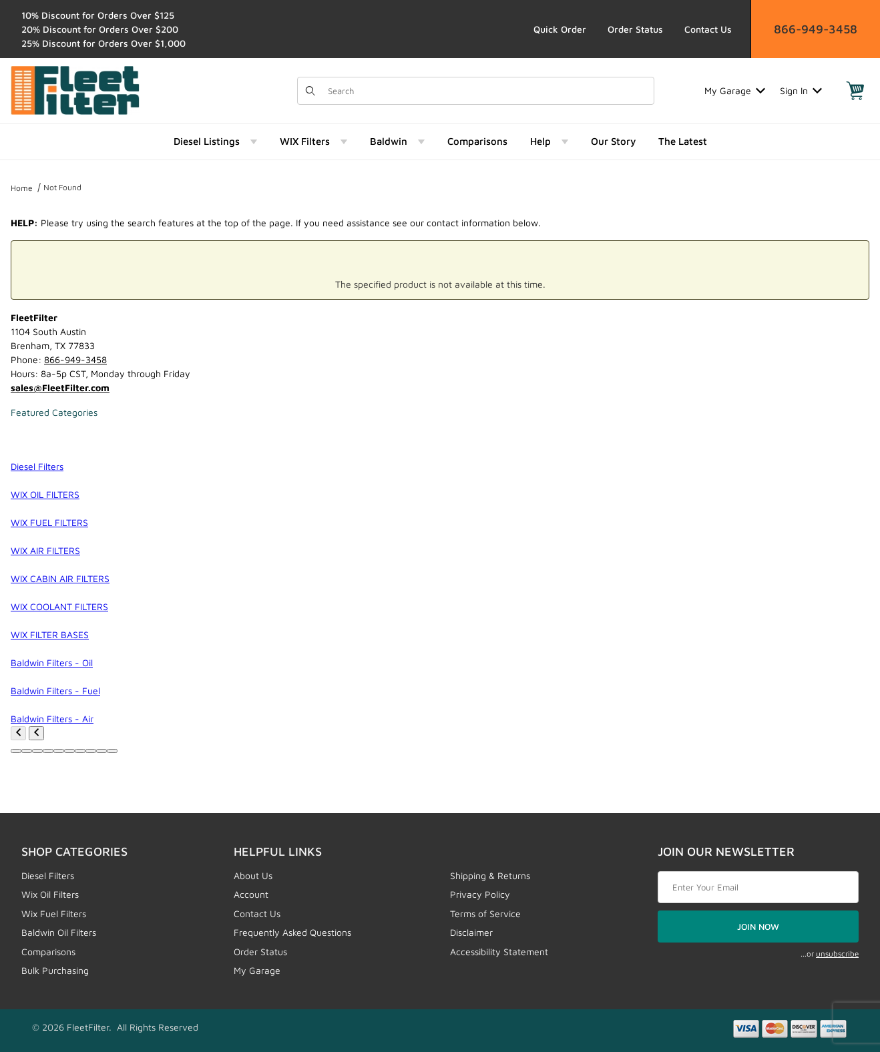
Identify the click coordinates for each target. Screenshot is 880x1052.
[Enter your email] (758, 887)
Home (22, 188)
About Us (253, 875)
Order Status (635, 29)
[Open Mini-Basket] (855, 91)
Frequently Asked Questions (292, 932)
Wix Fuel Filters (53, 913)
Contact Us (708, 29)
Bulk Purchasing (55, 970)
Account (251, 894)
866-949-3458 (815, 29)
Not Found (62, 187)
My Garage (734, 90)
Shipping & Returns (490, 875)
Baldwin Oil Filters (58, 932)
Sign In (801, 90)
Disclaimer (471, 932)
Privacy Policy (480, 894)
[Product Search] (487, 90)
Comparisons (48, 951)
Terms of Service (485, 913)
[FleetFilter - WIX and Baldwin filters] (75, 89)
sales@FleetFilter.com (60, 387)
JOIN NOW (758, 926)
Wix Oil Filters (50, 894)
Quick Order (559, 29)
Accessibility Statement (499, 951)
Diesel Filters (47, 875)
